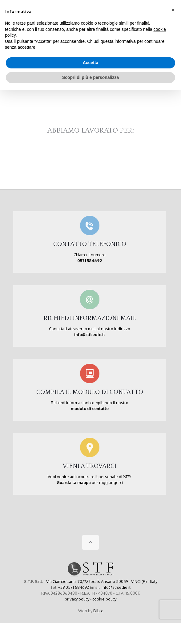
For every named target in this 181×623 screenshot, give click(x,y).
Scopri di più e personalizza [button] (90, 77)
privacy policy (77, 598)
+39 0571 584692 (73, 587)
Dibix (98, 610)
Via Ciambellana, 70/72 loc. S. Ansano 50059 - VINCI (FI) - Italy (101, 581)
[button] (173, 10)
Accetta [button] (91, 62)
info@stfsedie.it (116, 587)
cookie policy (104, 598)
